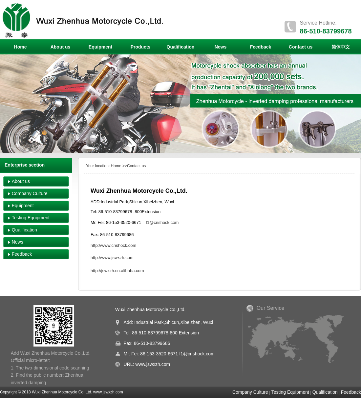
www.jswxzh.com (152, 364)
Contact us (300, 47)
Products (141, 47)
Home (20, 47)
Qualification (181, 47)
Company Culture (30, 193)
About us (61, 47)
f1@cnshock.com (197, 353)
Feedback (260, 47)
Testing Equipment (31, 217)
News (221, 47)
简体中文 (340, 47)
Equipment (100, 47)
